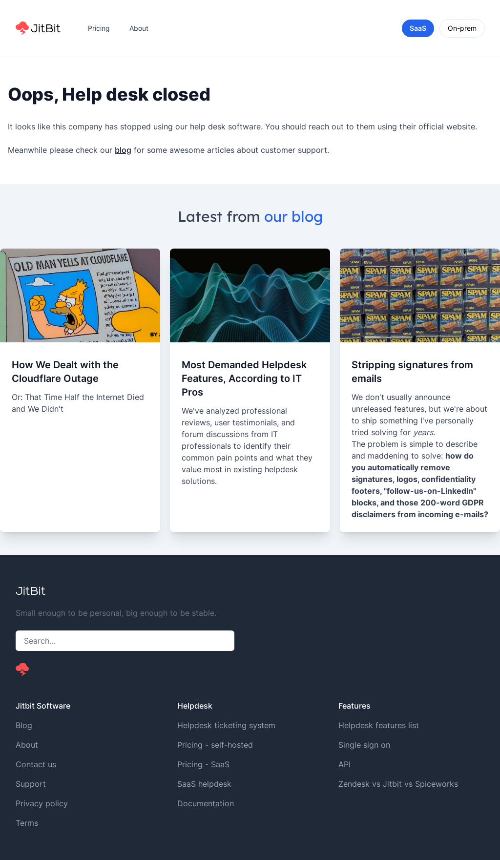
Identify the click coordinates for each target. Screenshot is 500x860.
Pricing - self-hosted (215, 745)
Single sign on (364, 745)
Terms (27, 823)
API (344, 764)
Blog (24, 725)
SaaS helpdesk (204, 784)
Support (31, 784)
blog (123, 150)
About (138, 28)
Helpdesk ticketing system (226, 725)
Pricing (99, 28)
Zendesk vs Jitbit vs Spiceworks (398, 784)
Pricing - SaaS (203, 764)
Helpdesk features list (378, 725)
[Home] (38, 28)
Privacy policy (42, 803)
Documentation (205, 803)
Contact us (36, 764)
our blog (293, 216)
